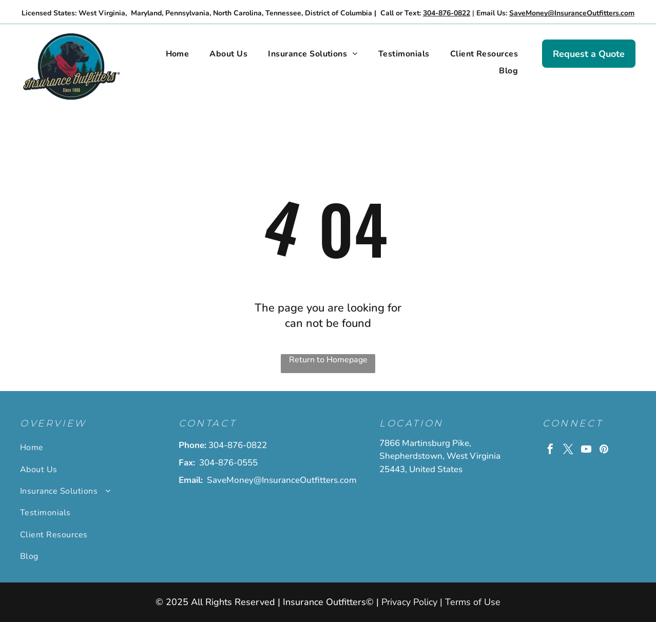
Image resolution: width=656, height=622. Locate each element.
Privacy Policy (409, 602)
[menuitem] (178, 54)
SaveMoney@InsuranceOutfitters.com (282, 480)
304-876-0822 (237, 445)
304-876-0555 (228, 463)
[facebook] (550, 450)
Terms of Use (472, 602)
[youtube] (586, 450)
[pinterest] (604, 450)
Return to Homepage (328, 359)
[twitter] (568, 450)
